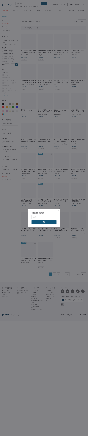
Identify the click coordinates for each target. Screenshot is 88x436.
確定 (44, 222)
